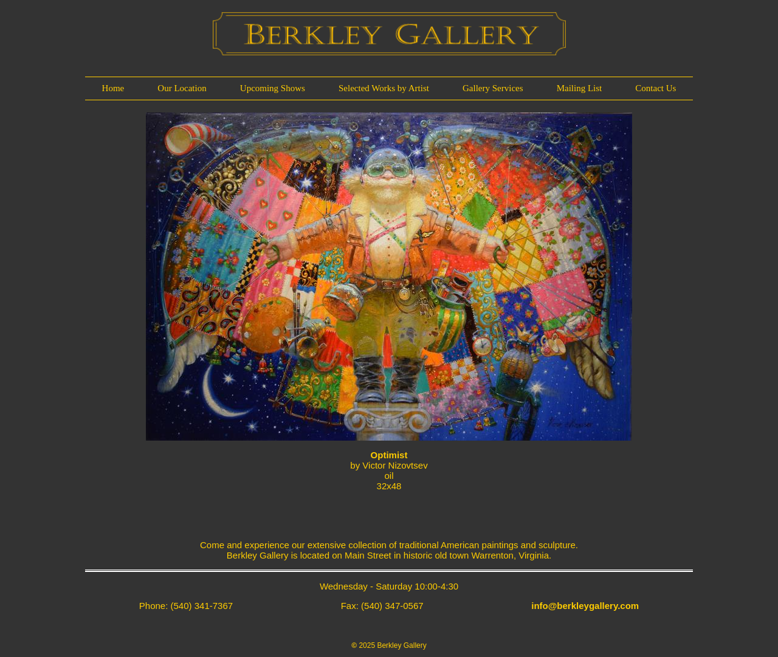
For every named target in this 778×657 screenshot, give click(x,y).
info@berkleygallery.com (585, 605)
